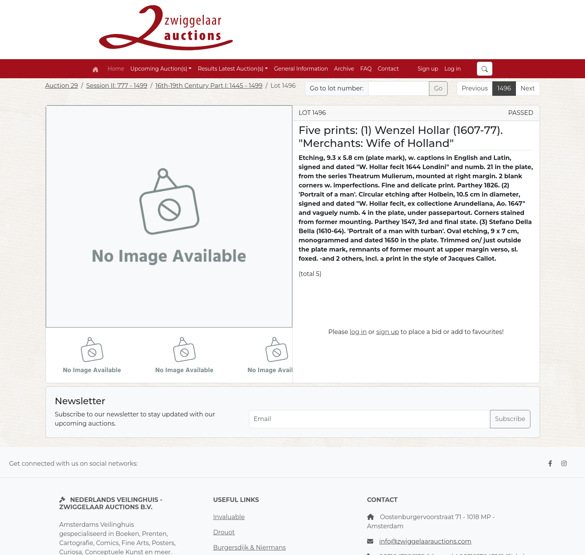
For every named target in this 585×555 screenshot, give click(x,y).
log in (358, 332)
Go (438, 88)
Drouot (224, 532)
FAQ (366, 68)
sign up (387, 332)
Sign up (427, 68)
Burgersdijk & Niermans (249, 547)
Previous (475, 88)
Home (116, 68)
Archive (344, 68)
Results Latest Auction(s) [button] (230, 68)
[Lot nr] (399, 88)
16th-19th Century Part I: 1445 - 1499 (208, 85)
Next (528, 88)
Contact (388, 68)
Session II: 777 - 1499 (116, 85)
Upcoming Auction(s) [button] (158, 68)
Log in (452, 68)
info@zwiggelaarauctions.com (425, 541)
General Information (301, 68)
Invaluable (229, 517)
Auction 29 (61, 85)
